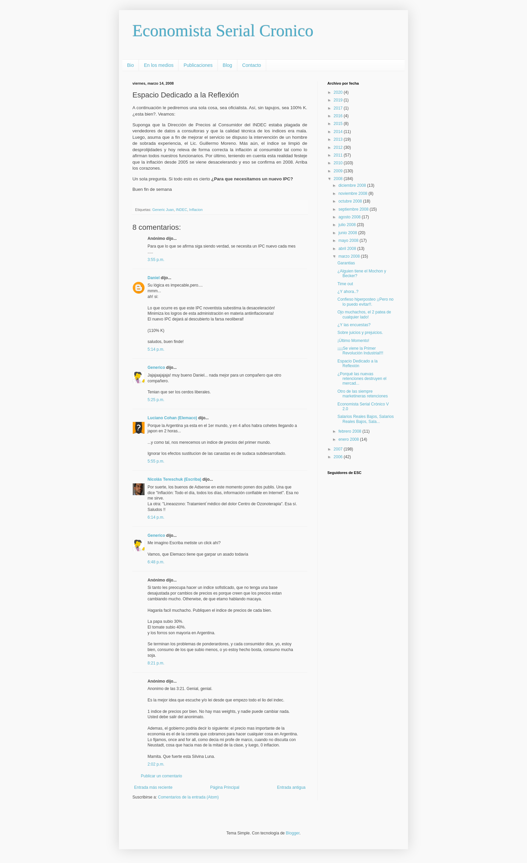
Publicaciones (198, 65)
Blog (227, 65)
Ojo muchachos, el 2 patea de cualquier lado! (364, 314)
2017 (339, 108)
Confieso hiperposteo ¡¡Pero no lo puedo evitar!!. (365, 301)
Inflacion (196, 210)
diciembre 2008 (352, 185)
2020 (339, 92)
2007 (339, 449)
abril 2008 (347, 248)
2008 (339, 178)
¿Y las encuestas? (354, 324)
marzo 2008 (349, 256)
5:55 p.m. (156, 461)
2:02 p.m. (156, 764)
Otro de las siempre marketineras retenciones (362, 393)
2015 (339, 123)
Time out (345, 284)
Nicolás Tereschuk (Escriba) (174, 479)
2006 (339, 457)
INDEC (181, 210)
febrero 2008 (350, 431)
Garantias (346, 263)
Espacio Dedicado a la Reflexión (357, 363)
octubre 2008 (350, 201)
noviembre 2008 (353, 193)
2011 (339, 155)
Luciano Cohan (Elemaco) (172, 418)
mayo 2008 (349, 240)
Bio (130, 65)
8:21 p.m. (156, 663)
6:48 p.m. (156, 562)
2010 (339, 163)
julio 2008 (347, 224)
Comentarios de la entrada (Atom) (188, 797)
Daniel (154, 277)
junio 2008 (348, 232)
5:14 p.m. (156, 349)
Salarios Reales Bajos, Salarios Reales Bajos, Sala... (365, 419)
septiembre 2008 (354, 209)
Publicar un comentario (161, 776)
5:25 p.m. (156, 399)
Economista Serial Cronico (223, 30)
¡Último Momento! (353, 340)
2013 (339, 139)
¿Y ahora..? (347, 291)
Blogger (292, 833)
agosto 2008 (350, 217)
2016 (339, 116)
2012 (339, 147)
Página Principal (224, 787)
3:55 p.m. (156, 259)
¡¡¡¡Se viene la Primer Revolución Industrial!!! (360, 350)
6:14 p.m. (156, 517)
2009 (339, 171)
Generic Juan (163, 210)
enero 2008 (349, 439)
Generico (156, 367)
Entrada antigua (291, 787)
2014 (339, 131)
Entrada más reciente (153, 787)
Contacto (251, 65)
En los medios (158, 65)
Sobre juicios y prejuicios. (360, 332)
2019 (339, 100)
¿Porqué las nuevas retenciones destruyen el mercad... (362, 379)
